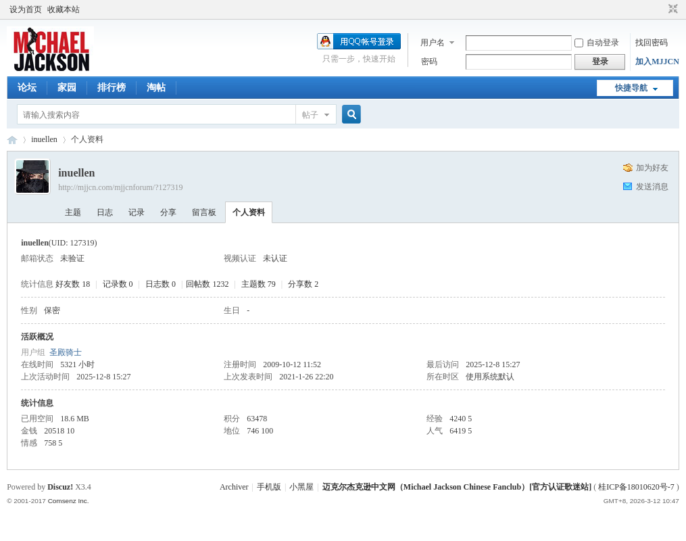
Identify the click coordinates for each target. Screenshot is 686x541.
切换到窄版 (671, 9)
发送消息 (652, 186)
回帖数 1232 (207, 284)
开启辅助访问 (660, 9)
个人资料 (248, 212)
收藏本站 (63, 9)
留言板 (204, 212)
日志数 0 (160, 284)
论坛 (27, 88)
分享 (168, 212)
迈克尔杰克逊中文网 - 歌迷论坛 (12, 139)
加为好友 (652, 167)
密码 (429, 61)
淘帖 (156, 88)
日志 (105, 212)
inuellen (44, 139)
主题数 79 (258, 284)
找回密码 (651, 42)
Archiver (234, 487)
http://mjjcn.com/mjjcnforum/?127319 (120, 187)
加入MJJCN (657, 61)
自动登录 (596, 42)
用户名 (432, 42)
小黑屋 (301, 487)
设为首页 (25, 9)
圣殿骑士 (65, 352)
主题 (73, 212)
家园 (66, 88)
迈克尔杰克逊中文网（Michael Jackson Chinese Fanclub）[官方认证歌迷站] (456, 487)
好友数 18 (72, 284)
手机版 (269, 487)
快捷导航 (631, 88)
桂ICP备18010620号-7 (636, 487)
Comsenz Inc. (68, 500)
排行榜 (111, 88)
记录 (136, 212)
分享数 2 (303, 284)
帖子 (310, 115)
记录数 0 (118, 284)
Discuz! (60, 487)
